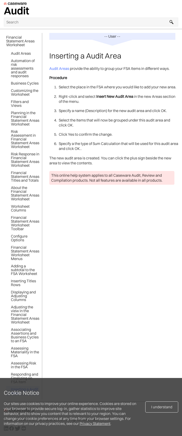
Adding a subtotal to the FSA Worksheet (24, 270)
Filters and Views (20, 103)
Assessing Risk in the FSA (23, 365)
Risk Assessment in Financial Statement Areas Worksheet (25, 139)
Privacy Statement (95, 423)
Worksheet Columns (20, 208)
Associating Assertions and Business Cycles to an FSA (25, 335)
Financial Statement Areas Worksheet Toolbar (25, 223)
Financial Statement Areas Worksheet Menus (25, 253)
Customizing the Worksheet (24, 92)
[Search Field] (91, 22)
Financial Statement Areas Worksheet (20, 41)
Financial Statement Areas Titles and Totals (25, 176)
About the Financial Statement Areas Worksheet (25, 193)
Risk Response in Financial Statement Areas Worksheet (25, 160)
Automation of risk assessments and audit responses (23, 68)
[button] (171, 22)
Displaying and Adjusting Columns (23, 296)
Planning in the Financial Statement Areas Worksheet (25, 118)
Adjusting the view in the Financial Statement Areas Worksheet (25, 314)
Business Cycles (25, 83)
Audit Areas (21, 53)
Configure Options (19, 238)
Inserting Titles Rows (23, 283)
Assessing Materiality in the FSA (25, 352)
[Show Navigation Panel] (175, 8)
